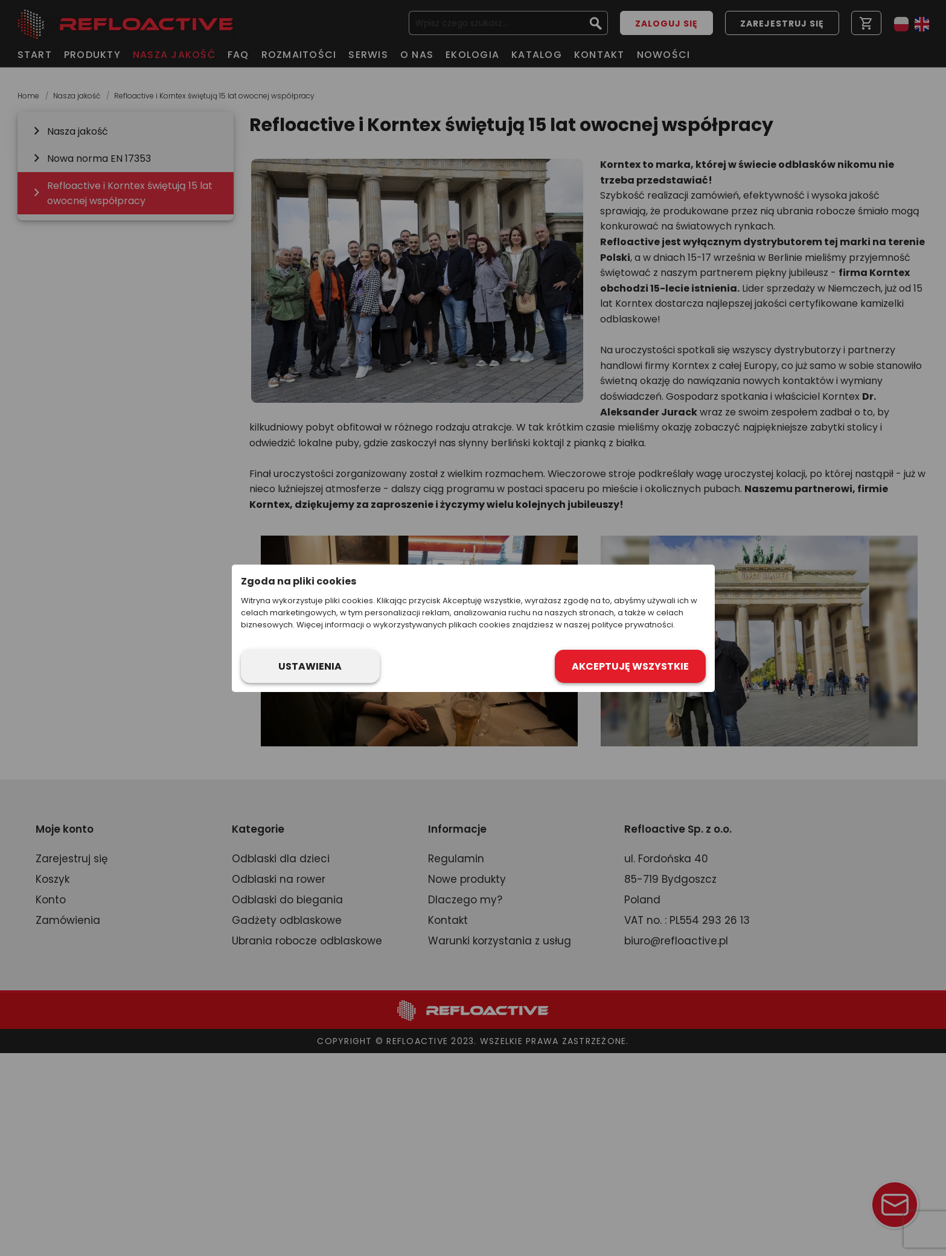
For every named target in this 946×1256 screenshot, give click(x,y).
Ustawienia (310, 666)
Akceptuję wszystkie (630, 666)
